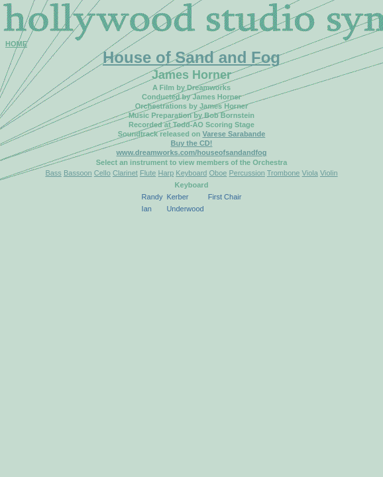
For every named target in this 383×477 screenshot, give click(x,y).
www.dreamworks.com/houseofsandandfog (192, 152)
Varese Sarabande (233, 134)
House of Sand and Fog (191, 57)
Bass (53, 173)
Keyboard (191, 173)
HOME (16, 44)
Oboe (218, 173)
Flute (148, 173)
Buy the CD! (192, 143)
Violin (329, 173)
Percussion (246, 173)
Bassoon (78, 173)
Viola (310, 173)
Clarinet (125, 173)
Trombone (283, 173)
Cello (102, 173)
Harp (166, 173)
